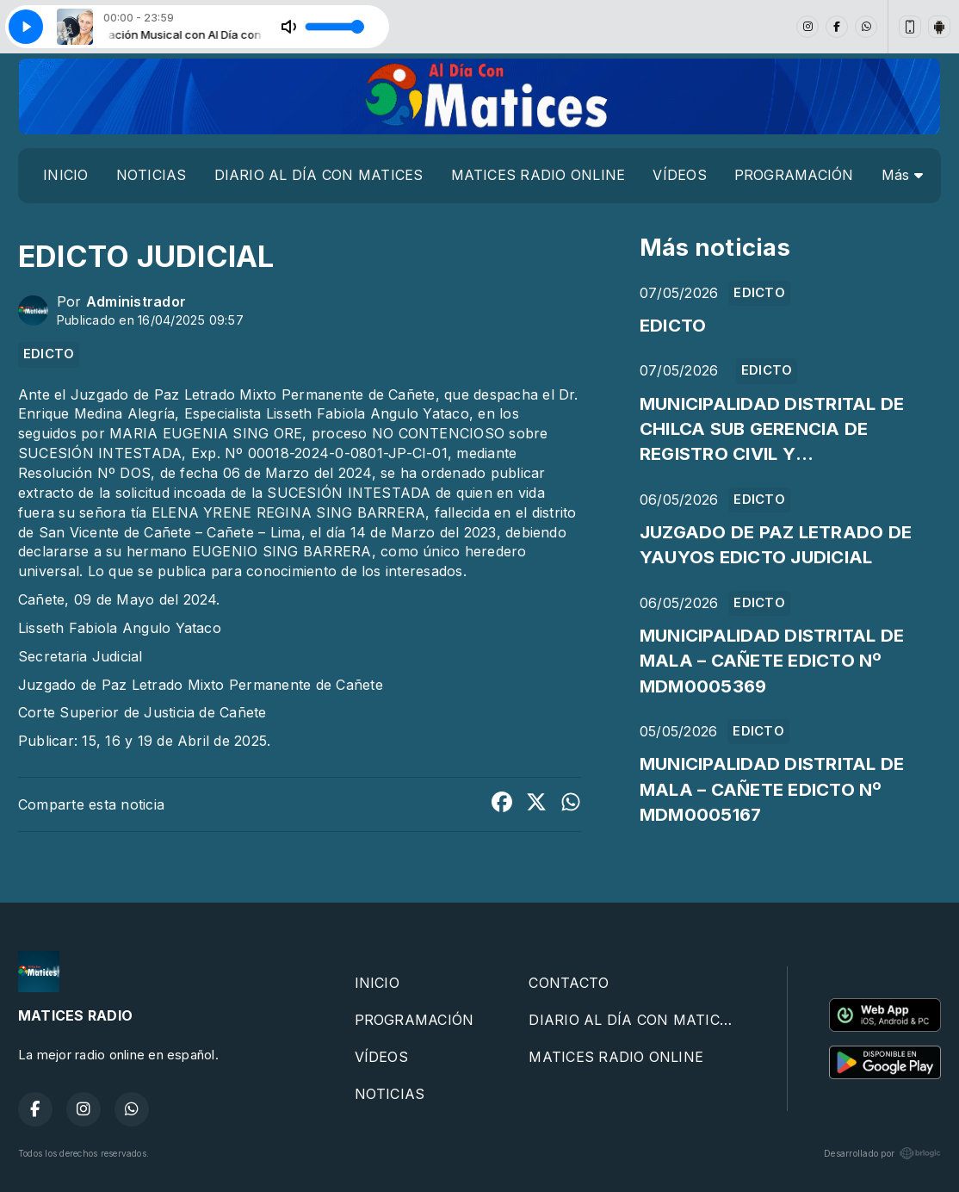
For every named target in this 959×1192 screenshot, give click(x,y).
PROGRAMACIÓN (794, 174)
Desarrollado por (882, 1153)
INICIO (65, 174)
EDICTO (48, 354)
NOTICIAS (151, 174)
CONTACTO (569, 982)
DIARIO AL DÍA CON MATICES (319, 174)
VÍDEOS (679, 174)
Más (902, 174)
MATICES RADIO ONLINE (538, 174)
